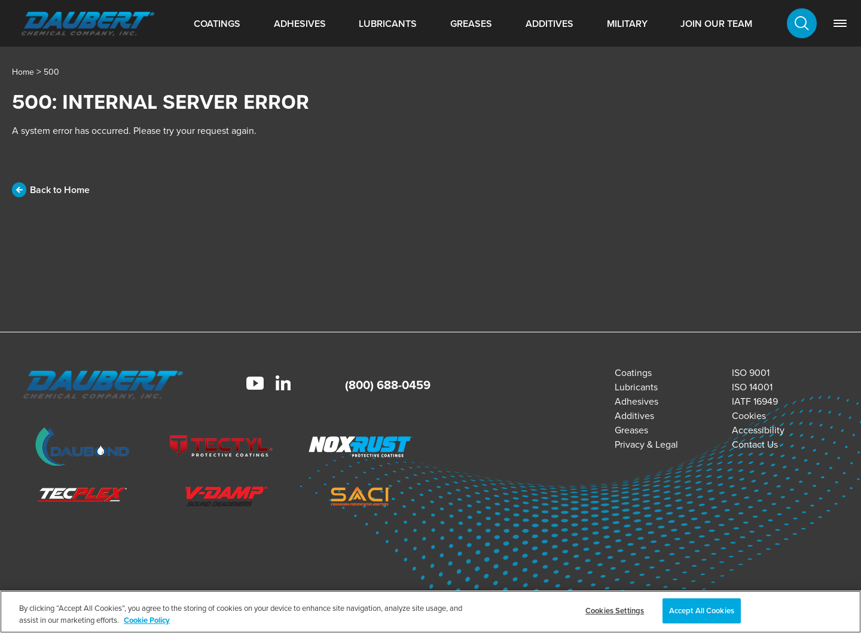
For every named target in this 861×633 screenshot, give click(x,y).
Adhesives (300, 23)
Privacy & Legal (646, 444)
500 (51, 72)
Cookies (749, 415)
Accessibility (758, 429)
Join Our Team (716, 23)
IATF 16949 (755, 401)
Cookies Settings (614, 610)
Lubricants (388, 23)
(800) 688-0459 (387, 384)
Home (23, 72)
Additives (549, 23)
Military (627, 23)
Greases (471, 23)
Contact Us (755, 444)
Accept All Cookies (701, 610)
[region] (430, 612)
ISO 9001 (751, 372)
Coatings (217, 23)
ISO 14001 (752, 386)
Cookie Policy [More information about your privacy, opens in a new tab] (147, 620)
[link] (840, 23)
